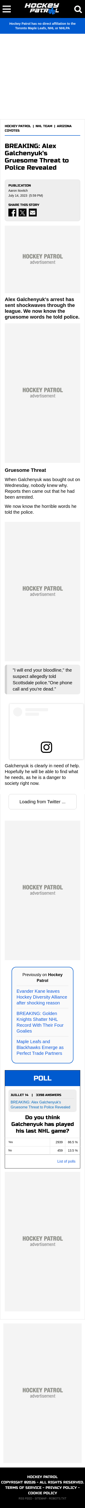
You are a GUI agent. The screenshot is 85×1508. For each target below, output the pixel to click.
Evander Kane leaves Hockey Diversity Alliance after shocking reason (42, 997)
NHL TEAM (44, 126)
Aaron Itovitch (18, 190)
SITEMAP (40, 1498)
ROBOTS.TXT (57, 1498)
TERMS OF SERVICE (23, 1487)
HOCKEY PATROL (18, 126)
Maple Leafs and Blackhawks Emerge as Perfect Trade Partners (40, 1047)
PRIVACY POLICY (61, 1487)
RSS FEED (25, 1498)
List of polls (66, 1161)
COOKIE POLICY (42, 1493)
